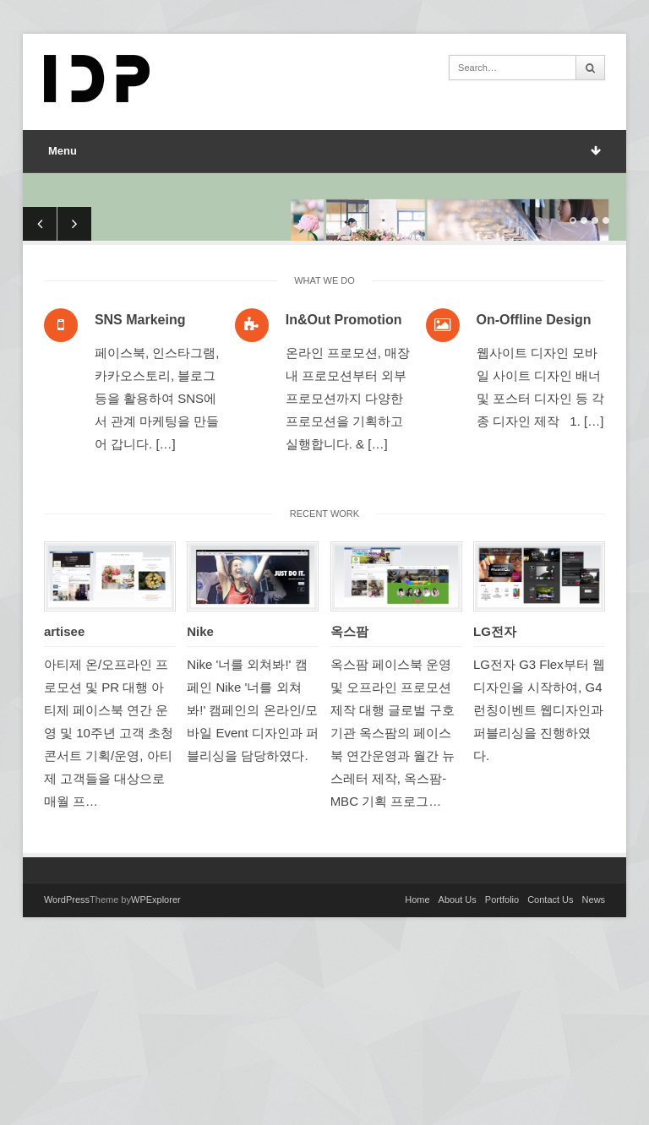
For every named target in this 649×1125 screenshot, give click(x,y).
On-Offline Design (534, 493)
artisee (64, 805)
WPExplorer (156, 1073)
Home (417, 1073)
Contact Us (550, 1073)
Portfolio (502, 1073)
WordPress (67, 1073)
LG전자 (494, 805)
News (594, 1073)
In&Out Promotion (344, 493)
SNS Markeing (140, 493)
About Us (458, 1073)
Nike (200, 805)
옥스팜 (349, 805)
